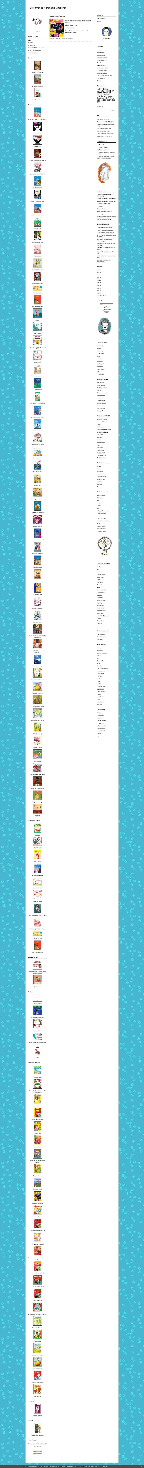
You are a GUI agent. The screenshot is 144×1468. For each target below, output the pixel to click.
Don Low (99, 390)
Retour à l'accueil (101, 18)
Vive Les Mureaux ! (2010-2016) (104, 136)
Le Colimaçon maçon (37, 187)
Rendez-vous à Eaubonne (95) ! (104, 211)
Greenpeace (100, 498)
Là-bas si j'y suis (101, 479)
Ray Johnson (100, 445)
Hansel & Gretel (37, 581)
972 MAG (99, 466)
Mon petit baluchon (37, 747)
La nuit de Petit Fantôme (37, 1355)
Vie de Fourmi (37, 362)
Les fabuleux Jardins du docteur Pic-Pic (37, 119)
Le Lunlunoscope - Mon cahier (37, 774)
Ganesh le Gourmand (37, 526)
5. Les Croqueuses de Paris (34, 50)
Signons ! (99, 80)
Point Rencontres (101, 78)
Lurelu (98, 699)
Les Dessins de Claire (37, 283)
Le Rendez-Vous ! (101, 400)
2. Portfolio (30, 42)
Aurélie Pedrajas (101, 385)
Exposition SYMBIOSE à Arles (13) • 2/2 (106, 198)
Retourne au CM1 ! (101, 526)
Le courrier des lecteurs (102, 68)
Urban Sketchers (101, 408)
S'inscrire (107, 306)
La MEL (99, 681)
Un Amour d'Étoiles (37, 389)
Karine (98, 247)
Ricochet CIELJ (100, 702)
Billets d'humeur (100, 52)
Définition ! (99, 424)
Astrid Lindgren (100, 566)
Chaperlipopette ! (101, 715)
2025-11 (99, 280)
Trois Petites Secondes (37, 888)
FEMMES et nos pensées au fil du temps (37, 915)
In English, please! (101, 65)
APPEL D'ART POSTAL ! (108, 232)
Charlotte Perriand (101, 574)
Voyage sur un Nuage (37, 666)
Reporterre (99, 486)
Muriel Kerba (100, 366)
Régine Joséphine (101, 369)
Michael (99, 256)
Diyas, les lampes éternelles (37, 1017)
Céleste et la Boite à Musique (37, 201)
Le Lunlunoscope (37, 761)
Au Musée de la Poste (102, 422)
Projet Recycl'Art (101, 442)
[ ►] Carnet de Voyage (102, 147)
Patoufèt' (38, 320)
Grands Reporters (101, 474)
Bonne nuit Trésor (37, 133)
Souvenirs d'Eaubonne (102, 208)
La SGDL (99, 684)
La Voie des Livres (101, 686)
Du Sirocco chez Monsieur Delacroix (37, 160)
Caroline (99, 260)
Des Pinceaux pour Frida (37, 242)
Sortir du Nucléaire (101, 528)
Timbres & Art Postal (101, 455)
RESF (98, 523)
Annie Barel (99, 348)
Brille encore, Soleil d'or (37, 306)
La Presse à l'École (101, 476)
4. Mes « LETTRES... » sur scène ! (36, 47)
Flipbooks (99, 666)
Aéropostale (99, 50)
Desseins (99, 356)
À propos (37, 31)
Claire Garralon (100, 353)
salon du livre (103, 89)
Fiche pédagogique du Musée (104, 429)
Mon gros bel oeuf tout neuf (37, 679)
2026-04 (99, 272)
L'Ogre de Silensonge (37, 802)
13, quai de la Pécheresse (38, 1435)
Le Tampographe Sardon (102, 432)
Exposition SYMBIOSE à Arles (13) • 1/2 (106, 201)
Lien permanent (69, 38)
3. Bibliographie (31, 45)
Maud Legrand (100, 363)
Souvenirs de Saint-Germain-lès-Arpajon (106, 216)
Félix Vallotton (100, 582)
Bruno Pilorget (100, 351)
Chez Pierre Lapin (101, 637)
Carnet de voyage (101, 55)
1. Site (29, 40)
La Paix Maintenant (101, 513)
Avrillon (98, 235)
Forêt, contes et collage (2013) (104, 128)
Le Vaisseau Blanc (37, 594)
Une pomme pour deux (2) (37, 1244)
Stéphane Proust (101, 452)
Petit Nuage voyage (37, 1077)
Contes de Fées (100, 660)
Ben (98, 569)
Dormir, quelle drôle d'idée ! (37, 417)
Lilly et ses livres (101, 728)
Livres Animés (100, 696)
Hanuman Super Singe (37, 269)
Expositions (99, 62)
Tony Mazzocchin (101, 457)
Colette (98, 579)
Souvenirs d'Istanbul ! (107, 227)
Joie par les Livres (101, 671)
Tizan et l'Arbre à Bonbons (37, 444)
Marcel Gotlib (100, 597)
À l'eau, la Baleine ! (37, 458)
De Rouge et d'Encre (37, 1003)
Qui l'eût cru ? (37, 861)
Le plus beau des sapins (37, 1216)
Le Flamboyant (37, 1031)
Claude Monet (100, 577)
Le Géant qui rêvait (37, 430)
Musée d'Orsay (100, 608)
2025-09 (99, 285)
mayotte (100, 91)
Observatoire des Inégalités (103, 521)
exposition (101, 100)
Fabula (98, 663)
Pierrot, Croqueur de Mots (38, 376)
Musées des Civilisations (102, 615)
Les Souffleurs (100, 689)
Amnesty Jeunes (101, 495)
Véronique (99, 239)
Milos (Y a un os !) (37, 734)
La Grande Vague (37, 622)
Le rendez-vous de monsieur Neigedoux (37, 1314)
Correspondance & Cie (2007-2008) (105, 121)
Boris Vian (99, 572)
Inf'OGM (99, 503)
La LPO (98, 508)
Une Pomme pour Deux (37, 693)
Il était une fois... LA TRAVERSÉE (37, 403)
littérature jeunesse (105, 98)
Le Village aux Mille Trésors (37, 706)
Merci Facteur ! (37, 485)
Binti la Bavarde (37, 228)
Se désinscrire (107, 309)
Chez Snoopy (100, 639)
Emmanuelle (100, 243)
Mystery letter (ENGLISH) (37, 1119)
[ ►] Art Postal (100, 144)
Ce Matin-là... (37, 256)
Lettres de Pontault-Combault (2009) (105, 133)
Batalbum (99, 648)
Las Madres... (100, 515)
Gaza (37, 1057)
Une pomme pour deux (37, 1368)
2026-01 (99, 277)
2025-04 (99, 293)
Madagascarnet (37, 986)
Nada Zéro (99, 439)
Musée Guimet (100, 613)
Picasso (99, 618)
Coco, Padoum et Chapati (38, 215)
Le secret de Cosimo (37, 1189)
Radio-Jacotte (37, 1396)
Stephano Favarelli (101, 403)
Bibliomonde (100, 650)
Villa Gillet (99, 704)
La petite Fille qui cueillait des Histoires (37, 929)
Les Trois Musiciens (37, 567)
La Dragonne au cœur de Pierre (37, 174)
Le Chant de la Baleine (37, 875)
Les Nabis (99, 595)
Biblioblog (99, 713)
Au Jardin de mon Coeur (37, 608)
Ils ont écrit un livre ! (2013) (103, 131)
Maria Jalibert (100, 361)
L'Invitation (37, 835)
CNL (98, 658)
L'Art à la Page (100, 673)
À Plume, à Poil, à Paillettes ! (37, 512)
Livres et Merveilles (101, 730)
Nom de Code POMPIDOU (37, 540)
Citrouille (99, 655)
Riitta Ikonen (100, 447)
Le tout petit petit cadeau (37, 1203)
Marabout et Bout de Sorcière (37, 788)
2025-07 (99, 288)
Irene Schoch (100, 358)
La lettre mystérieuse (37, 1300)
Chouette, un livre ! (101, 720)
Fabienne (99, 230)
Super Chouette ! (101, 736)
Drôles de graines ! (37, 1341)
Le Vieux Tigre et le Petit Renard (37, 499)
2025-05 (99, 290)
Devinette (37, 815)
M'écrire (99, 21)
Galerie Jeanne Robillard (102, 668)
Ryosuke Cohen (100, 450)
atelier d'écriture (103, 95)
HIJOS (98, 500)
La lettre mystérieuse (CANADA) (37, 1230)
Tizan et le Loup (37, 333)
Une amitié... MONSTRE (37, 553)
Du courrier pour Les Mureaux (104, 214)
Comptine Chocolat (37, 1175)
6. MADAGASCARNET (33, 53)
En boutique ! (100, 206)
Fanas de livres (100, 723)
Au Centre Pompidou (102, 419)
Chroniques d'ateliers (102, 57)
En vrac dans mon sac (102, 60)
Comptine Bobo (37, 1147)
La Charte (99, 676)
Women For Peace (101, 531)
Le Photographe (100, 592)
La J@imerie (100, 678)
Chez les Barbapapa (101, 634)
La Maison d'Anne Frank (102, 510)
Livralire (99, 694)
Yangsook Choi (100, 374)
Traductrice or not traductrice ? (104, 203)
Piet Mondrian (100, 620)
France (98, 227)
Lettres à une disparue (37, 72)
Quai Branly (99, 623)
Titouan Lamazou (101, 405)
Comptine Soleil (37, 1106)
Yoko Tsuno (99, 626)
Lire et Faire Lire (101, 691)
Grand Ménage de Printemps (37, 720)
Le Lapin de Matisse (37, 847)
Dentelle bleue (100, 427)
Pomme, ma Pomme (37, 901)
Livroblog (99, 733)
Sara (98, 371)
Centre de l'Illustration (102, 653)
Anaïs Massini (100, 346)
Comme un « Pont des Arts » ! (104, 119)
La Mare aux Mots (101, 725)
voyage (109, 96)
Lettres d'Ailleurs (101, 434)
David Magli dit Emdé (102, 387)
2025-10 (99, 282)
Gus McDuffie (100, 398)
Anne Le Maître (100, 382)
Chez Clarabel (100, 718)
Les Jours (99, 481)
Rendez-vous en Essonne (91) (104, 219)
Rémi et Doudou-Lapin (37, 1327)
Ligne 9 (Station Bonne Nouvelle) (104, 75)
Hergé (98, 587)
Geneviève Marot (101, 395)
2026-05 (99, 270)
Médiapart (99, 484)
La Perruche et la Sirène (37, 471)
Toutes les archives (101, 295)
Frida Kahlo (99, 584)
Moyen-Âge (99, 603)
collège (108, 91)
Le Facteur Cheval (101, 590)
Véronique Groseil (101, 410)
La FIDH (99, 505)
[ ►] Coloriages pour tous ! (103, 149)
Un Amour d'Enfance (37, 1415)
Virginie (98, 251)
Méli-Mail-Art (100, 437)
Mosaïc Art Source (101, 600)
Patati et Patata (37, 1133)
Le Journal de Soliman (37, 86)
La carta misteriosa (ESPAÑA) (37, 1273)
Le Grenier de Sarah (101, 518)
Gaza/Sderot (100, 471)
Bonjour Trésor (37, 146)
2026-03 (99, 275)
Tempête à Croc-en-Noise (37, 1382)
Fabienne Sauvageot (102, 393)
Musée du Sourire (101, 610)
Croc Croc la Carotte (37, 293)
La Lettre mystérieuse (37, 99)
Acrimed (99, 468)
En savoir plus (103, 1466)
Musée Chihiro (100, 605)
